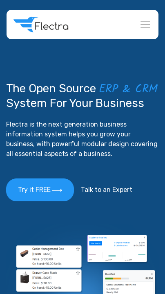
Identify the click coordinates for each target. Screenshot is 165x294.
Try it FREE (40, 190)
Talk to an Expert (106, 190)
